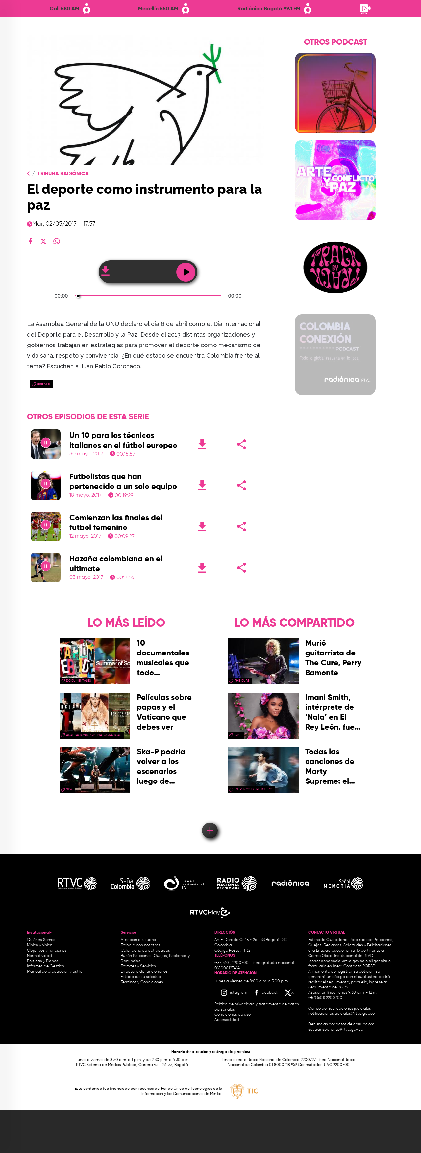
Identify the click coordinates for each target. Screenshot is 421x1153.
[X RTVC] (289, 993)
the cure (242, 680)
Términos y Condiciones (142, 982)
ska (69, 789)
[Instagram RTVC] (233, 993)
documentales (78, 680)
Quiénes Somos (41, 940)
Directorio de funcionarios (144, 972)
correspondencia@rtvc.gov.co (336, 961)
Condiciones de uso (232, 1015)
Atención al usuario (138, 940)
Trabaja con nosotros (140, 945)
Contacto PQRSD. (359, 966)
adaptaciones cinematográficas (93, 735)
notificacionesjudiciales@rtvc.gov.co (341, 1014)
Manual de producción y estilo (54, 972)
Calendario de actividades (145, 951)
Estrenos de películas (253, 789)
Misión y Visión (39, 945)
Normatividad (39, 956)
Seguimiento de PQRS (328, 987)
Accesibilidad (227, 1020)
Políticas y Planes (42, 961)
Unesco (43, 384)
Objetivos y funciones (46, 951)
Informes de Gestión (45, 966)
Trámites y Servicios (138, 966)
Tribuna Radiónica (63, 174)
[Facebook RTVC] (265, 993)
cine (238, 735)
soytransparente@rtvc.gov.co (335, 1030)
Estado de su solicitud (141, 977)
